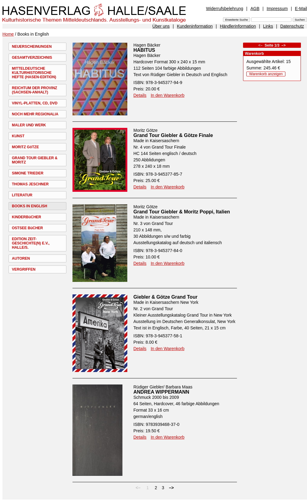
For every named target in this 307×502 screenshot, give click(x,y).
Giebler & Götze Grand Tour (165, 297)
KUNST (18, 136)
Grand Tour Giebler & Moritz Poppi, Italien (181, 211)
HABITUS (144, 50)
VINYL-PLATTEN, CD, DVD (35, 103)
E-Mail (301, 8)
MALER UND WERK (29, 125)
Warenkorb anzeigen (266, 74)
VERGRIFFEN (23, 269)
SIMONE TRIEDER (27, 173)
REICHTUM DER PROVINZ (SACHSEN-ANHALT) (34, 90)
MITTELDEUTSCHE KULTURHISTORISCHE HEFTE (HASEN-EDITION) (34, 72)
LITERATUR (22, 195)
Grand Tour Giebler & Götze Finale (173, 135)
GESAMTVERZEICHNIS (32, 57)
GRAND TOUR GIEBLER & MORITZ (35, 160)
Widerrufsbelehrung (224, 8)
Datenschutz (292, 26)
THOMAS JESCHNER (30, 184)
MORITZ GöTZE (25, 147)
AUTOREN (21, 258)
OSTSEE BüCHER (27, 228)
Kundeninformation (195, 26)
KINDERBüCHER (26, 217)
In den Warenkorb (168, 95)
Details (139, 95)
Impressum (277, 8)
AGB (254, 8)
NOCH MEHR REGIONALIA (35, 114)
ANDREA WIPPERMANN (161, 392)
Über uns (161, 26)
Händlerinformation (238, 26)
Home (8, 34)
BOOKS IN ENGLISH (29, 206)
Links (268, 26)
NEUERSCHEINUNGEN (32, 46)
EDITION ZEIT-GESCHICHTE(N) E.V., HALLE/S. (31, 243)
